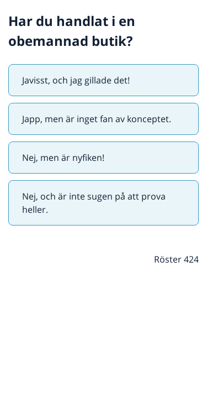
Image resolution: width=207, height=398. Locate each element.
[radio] (103, 80)
